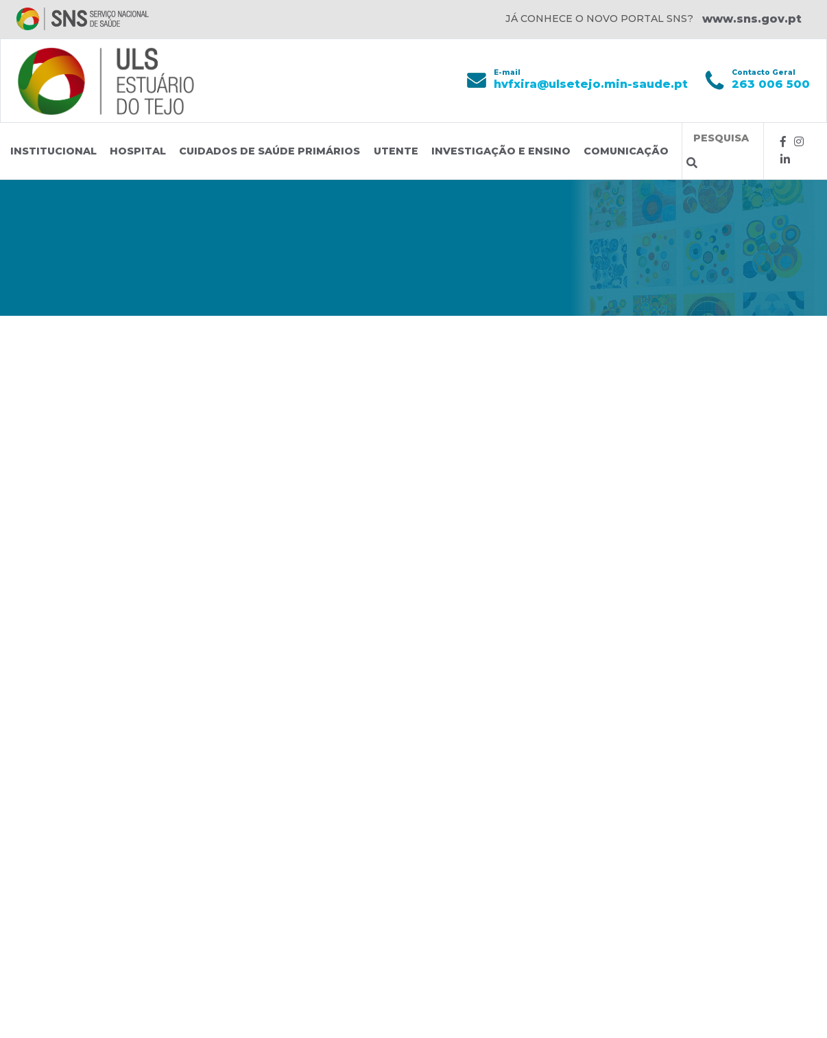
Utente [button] (396, 151)
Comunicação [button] (626, 151)
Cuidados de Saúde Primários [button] (269, 151)
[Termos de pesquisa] (722, 138)
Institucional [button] (53, 151)
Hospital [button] (138, 151)
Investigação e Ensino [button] (501, 151)
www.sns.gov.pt (752, 18)
